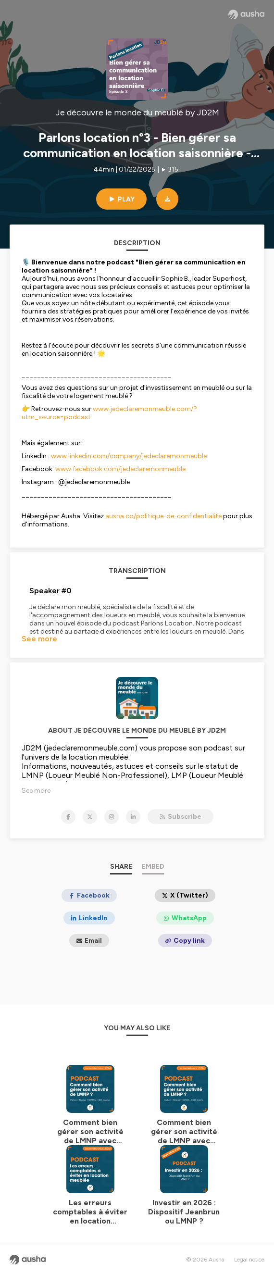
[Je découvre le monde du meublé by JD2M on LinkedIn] (133, 817)
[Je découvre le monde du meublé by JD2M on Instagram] (111, 817)
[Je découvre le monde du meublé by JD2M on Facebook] (68, 817)
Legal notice (249, 1259)
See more (39, 638)
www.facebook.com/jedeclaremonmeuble (120, 469)
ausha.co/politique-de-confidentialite (163, 516)
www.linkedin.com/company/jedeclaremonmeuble (129, 456)
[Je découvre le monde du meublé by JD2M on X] (90, 817)
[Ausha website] (246, 14)
